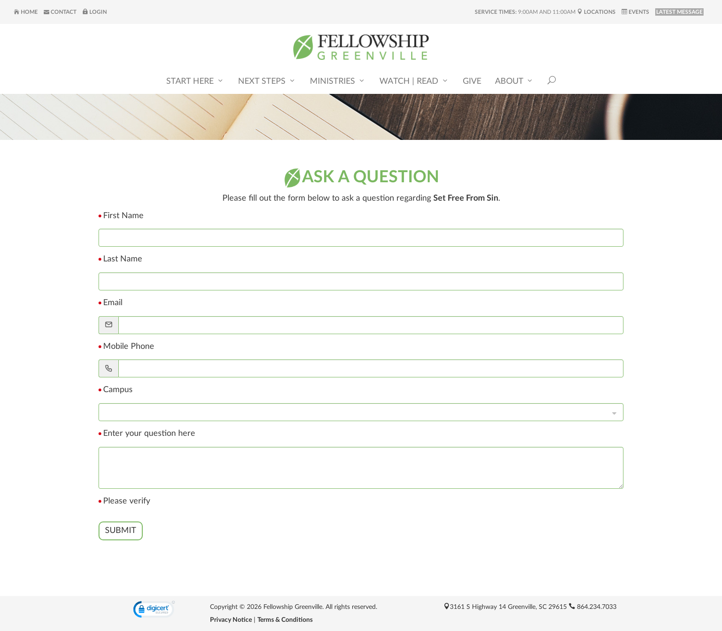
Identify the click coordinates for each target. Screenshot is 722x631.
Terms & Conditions (285, 620)
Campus (118, 390)
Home (26, 12)
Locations (596, 12)
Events (635, 12)
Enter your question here (149, 433)
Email (112, 303)
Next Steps (267, 81)
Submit (120, 531)
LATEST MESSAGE (679, 12)
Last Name (122, 259)
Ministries (338, 81)
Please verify (126, 501)
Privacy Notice (231, 620)
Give (472, 81)
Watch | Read (414, 81)
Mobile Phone (128, 346)
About (514, 81)
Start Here (195, 81)
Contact (60, 12)
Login (94, 12)
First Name (123, 216)
